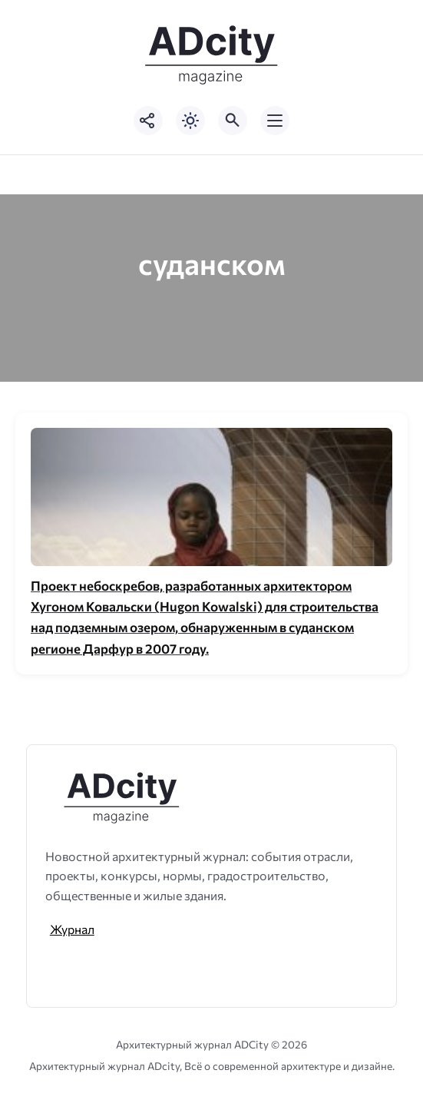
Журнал (72, 929)
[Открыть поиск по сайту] (232, 120)
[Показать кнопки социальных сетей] (148, 120)
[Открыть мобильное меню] (274, 120)
